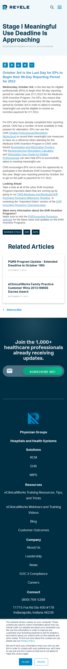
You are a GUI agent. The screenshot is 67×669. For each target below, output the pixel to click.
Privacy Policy (27, 641)
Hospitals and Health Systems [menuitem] (33, 441)
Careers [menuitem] (33, 582)
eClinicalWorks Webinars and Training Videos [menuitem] (33, 509)
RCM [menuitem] (33, 457)
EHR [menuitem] (33, 466)
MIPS (35, 232)
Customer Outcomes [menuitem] (33, 530)
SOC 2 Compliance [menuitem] (33, 574)
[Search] (52, 7)
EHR (27, 232)
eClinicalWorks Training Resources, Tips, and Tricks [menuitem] (33, 495)
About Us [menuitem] (33, 547)
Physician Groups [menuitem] (33, 432)
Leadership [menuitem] (33, 556)
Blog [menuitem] (33, 521)
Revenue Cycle (12, 232)
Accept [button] (25, 661)
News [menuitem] (33, 565)
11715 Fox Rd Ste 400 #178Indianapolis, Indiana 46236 (33, 609)
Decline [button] (41, 661)
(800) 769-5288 (33, 599)
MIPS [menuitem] (33, 475)
